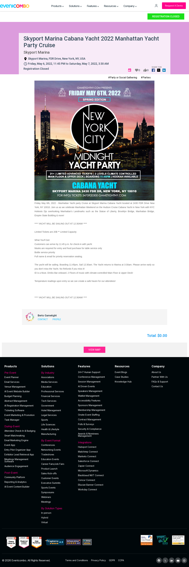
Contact (43, 319)
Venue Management (14, 386)
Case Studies (122, 377)
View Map (94, 349)
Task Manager (11, 419)
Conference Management (91, 377)
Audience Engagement (16, 466)
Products (57, 6)
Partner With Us (160, 377)
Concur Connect (86, 480)
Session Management (89, 381)
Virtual (44, 522)
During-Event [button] (20, 426)
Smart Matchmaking (14, 435)
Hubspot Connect (87, 447)
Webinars (46, 497)
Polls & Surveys (86, 424)
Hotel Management (51, 410)
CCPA (121, 560)
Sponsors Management (90, 405)
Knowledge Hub (123, 381)
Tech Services (48, 401)
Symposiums (47, 492)
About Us (156, 372)
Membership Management (91, 410)
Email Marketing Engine (16, 440)
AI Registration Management (18, 405)
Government (47, 405)
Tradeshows (47, 454)
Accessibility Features (89, 400)
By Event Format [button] (57, 440)
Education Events (50, 459)
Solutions (75, 6)
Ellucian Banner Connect (90, 484)
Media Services (49, 382)
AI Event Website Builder (17, 391)
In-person (46, 512)
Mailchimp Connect (88, 451)
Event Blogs (121, 372)
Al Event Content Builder (17, 486)
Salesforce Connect (88, 461)
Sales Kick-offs (49, 473)
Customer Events (50, 478)
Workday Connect (87, 489)
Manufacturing (48, 434)
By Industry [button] (57, 372)
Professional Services (52, 391)
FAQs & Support (160, 381)
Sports (44, 419)
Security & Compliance (90, 429)
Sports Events (48, 487)
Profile (57, 319)
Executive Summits (50, 483)
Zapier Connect (86, 465)
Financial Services (50, 396)
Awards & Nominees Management (88, 434)
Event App (9, 445)
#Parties (146, 77)
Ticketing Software (14, 410)
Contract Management (89, 419)
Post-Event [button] (20, 472)
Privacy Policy (98, 560)
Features (93, 6)
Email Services (11, 382)
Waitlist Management (88, 395)
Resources (111, 6)
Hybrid (44, 517)
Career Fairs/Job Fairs (52, 464)
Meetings (46, 501)
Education (46, 386)
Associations (47, 377)
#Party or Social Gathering (122, 77)
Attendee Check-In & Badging (19, 430)
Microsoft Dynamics (88, 470)
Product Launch (49, 468)
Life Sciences (48, 424)
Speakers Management (90, 391)
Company (130, 6)
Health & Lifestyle (50, 429)
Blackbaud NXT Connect (91, 475)
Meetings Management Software (16, 460)
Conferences (48, 445)
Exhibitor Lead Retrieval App (19, 454)
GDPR (112, 560)
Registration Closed (166, 16)
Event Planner (11, 377)
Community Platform (14, 477)
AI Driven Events (86, 386)
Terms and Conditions (76, 560)
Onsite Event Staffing (89, 414)
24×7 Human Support (89, 372)
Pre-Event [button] (20, 372)
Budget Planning (12, 396)
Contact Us (157, 386)
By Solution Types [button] (57, 508)
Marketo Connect (87, 456)
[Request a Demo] (174, 5)
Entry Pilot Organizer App (17, 449)
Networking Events (51, 449)
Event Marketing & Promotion (19, 415)
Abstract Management (15, 401)
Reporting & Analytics (15, 482)
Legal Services (49, 415)
